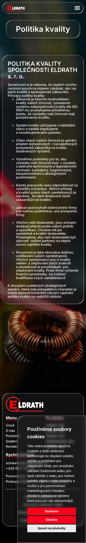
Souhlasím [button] (52, 511)
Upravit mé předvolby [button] (51, 528)
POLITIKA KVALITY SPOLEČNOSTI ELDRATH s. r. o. (42, 70)
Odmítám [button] (52, 519)
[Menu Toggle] (77, 8)
